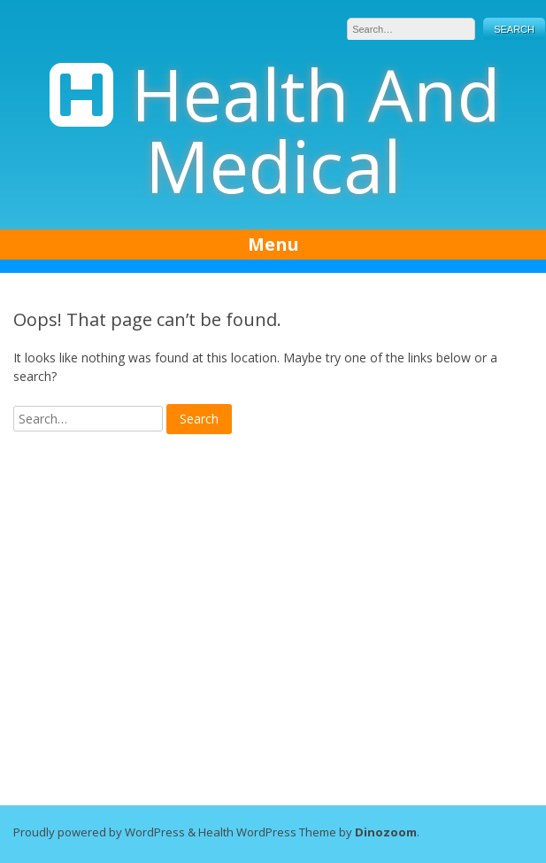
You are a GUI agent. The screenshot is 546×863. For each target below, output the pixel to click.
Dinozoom (386, 832)
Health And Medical (316, 129)
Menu (273, 244)
